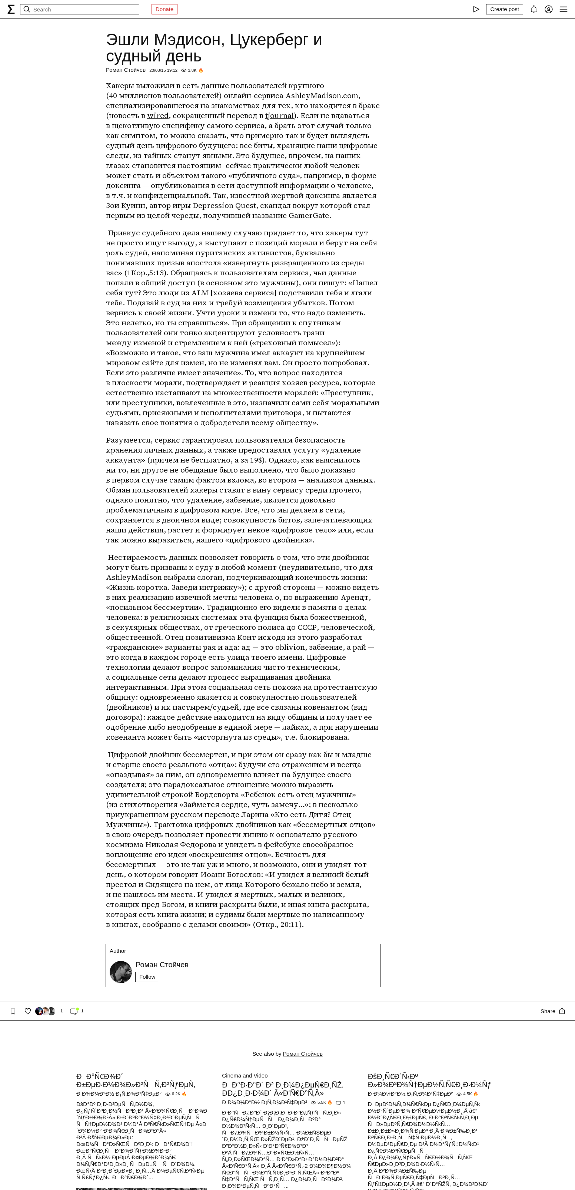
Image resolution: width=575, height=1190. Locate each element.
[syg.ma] (11, 9)
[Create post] (504, 9)
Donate (164, 9)
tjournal (279, 115)
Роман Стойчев (126, 70)
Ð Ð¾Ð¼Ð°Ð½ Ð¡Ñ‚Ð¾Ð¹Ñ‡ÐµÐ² (119, 1093)
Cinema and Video (244, 1075)
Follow (147, 977)
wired (158, 115)
